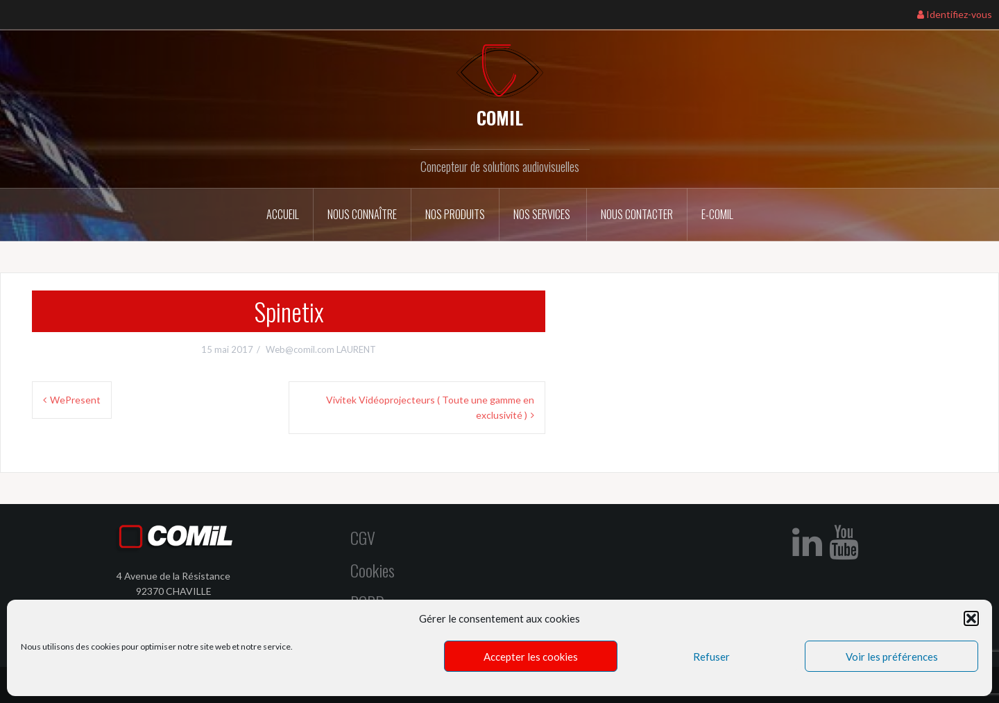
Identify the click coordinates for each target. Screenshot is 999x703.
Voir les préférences (892, 656)
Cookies (372, 569)
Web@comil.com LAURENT (321, 349)
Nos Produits (455, 214)
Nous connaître (362, 214)
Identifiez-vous (954, 14)
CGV (362, 537)
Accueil (282, 214)
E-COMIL (717, 214)
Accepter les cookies (531, 656)
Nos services (542, 214)
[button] (971, 618)
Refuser (711, 656)
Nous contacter (637, 214)
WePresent (75, 400)
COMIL (500, 117)
